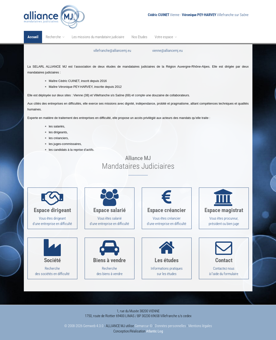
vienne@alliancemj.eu (167, 50)
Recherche (55, 37)
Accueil (32, 37)
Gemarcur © (143, 326)
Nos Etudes (139, 37)
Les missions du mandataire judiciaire (98, 37)
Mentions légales (200, 326)
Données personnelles (170, 326)
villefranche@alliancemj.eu (112, 50)
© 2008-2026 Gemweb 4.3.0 (83, 326)
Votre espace (166, 37)
